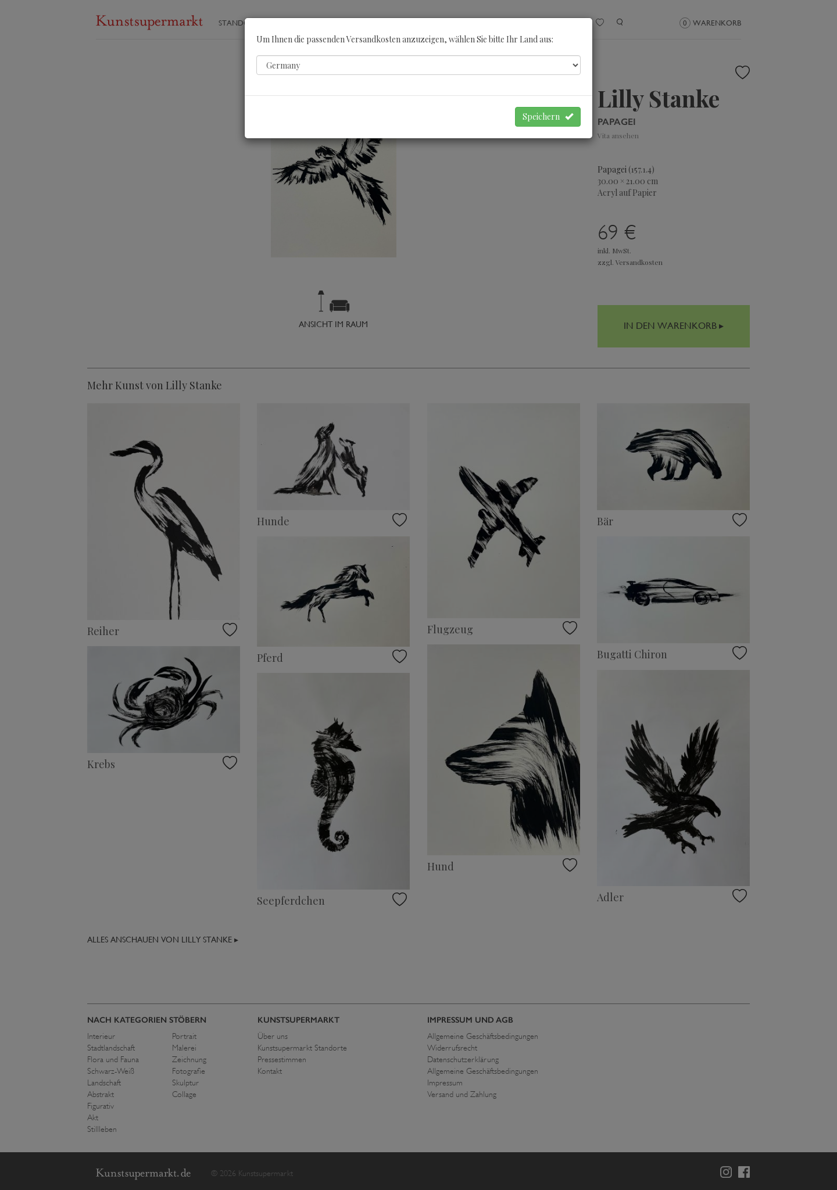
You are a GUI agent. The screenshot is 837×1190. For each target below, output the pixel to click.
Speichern (548, 116)
